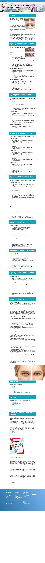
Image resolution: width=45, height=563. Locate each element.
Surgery (6, 3)
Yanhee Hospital (14, 404)
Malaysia (13, 432)
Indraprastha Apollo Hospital (16, 403)
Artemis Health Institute (16, 406)
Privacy (13, 506)
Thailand (13, 431)
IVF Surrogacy (8, 499)
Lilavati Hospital (14, 402)
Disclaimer (30, 506)
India (12, 436)
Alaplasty (13, 386)
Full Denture (25, 497)
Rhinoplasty (17, 499)
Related (33, 506)
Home (3, 3)
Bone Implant (14, 388)
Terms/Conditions (9, 506)
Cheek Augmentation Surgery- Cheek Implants (20, 392)
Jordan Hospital (14, 405)
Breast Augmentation (18, 495)
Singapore (13, 433)
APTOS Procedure (15, 387)
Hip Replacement (9, 503)
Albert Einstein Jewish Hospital (17, 409)
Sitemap (26, 506)
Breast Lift (16, 496)
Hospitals (16, 506)
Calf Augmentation (15, 391)
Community (37, 506)
